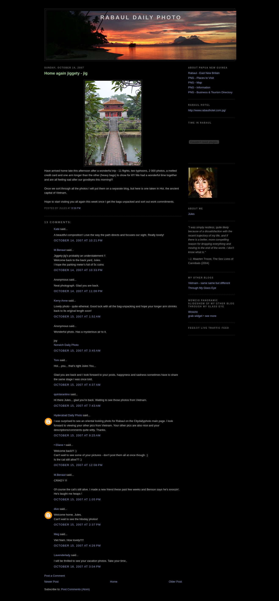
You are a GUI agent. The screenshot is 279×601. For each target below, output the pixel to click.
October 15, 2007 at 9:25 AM (77, 435)
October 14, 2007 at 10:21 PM (78, 240)
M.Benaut (60, 250)
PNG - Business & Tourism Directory (210, 92)
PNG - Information (199, 87)
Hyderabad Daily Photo (68, 415)
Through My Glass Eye (202, 287)
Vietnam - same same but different (209, 283)
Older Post (175, 581)
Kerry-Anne (61, 300)
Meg (56, 534)
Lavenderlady (62, 555)
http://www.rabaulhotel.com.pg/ (207, 110)
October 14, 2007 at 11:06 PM (78, 291)
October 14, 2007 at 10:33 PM (78, 270)
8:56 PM (76, 208)
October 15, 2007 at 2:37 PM (77, 524)
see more (210, 315)
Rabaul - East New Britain (204, 73)
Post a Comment (54, 575)
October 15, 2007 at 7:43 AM (77, 405)
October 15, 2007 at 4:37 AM (77, 384)
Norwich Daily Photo (66, 344)
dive (56, 509)
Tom (56, 360)
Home (113, 581)
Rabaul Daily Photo (140, 17)
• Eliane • (59, 445)
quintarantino (62, 394)
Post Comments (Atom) (75, 589)
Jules (191, 214)
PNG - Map (195, 82)
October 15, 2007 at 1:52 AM (77, 316)
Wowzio (193, 311)
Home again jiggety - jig (66, 73)
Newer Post (51, 581)
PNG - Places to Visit (201, 77)
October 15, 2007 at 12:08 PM (78, 465)
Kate (57, 229)
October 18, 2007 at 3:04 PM (77, 566)
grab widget (195, 315)
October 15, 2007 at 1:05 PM (77, 499)
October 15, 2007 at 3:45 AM (77, 350)
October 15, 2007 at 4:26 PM (77, 545)
